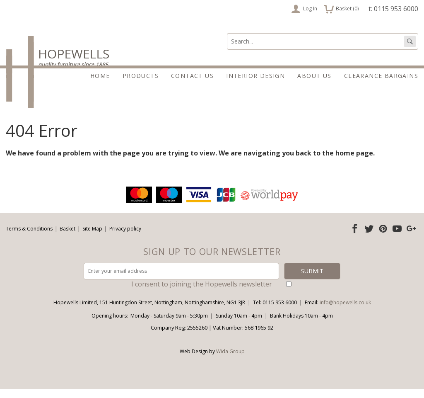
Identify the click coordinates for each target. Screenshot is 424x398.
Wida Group (230, 360)
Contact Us (192, 76)
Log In (304, 9)
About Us (314, 76)
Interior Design (255, 76)
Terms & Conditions (29, 237)
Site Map (92, 237)
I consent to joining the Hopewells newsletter (201, 292)
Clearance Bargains (381, 76)
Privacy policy (125, 237)
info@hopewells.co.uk (345, 311)
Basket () (341, 9)
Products (141, 76)
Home (100, 76)
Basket (67, 237)
